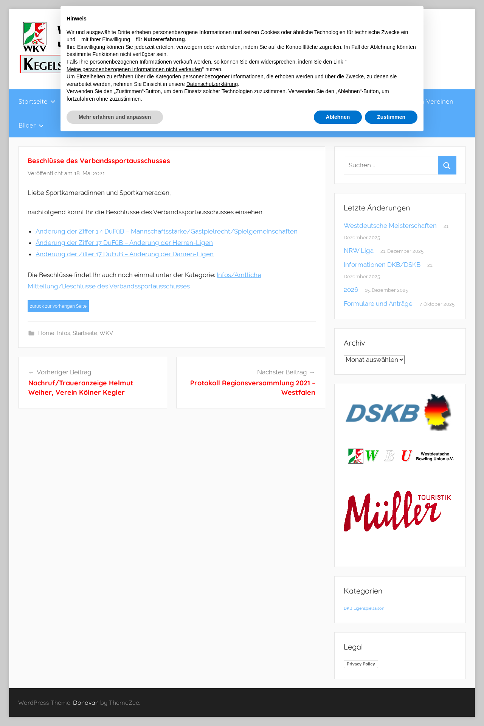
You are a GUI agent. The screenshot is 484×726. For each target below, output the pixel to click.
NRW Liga (359, 250)
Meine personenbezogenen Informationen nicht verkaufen (134, 69)
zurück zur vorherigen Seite (58, 306)
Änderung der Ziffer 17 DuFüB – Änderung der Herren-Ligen (124, 242)
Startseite (37, 101)
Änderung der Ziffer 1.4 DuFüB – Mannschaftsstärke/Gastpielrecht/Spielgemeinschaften (167, 231)
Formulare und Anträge (378, 303)
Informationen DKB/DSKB (382, 264)
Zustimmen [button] (391, 117)
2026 (351, 289)
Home (46, 333)
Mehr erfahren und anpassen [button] (115, 117)
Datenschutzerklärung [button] (212, 84)
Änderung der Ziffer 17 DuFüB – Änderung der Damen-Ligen (125, 254)
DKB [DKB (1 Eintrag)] (348, 608)
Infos (63, 333)
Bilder (31, 125)
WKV (106, 333)
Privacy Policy (361, 664)
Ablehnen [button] (338, 117)
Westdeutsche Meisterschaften (390, 225)
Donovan (86, 702)
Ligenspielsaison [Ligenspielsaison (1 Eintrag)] (369, 608)
